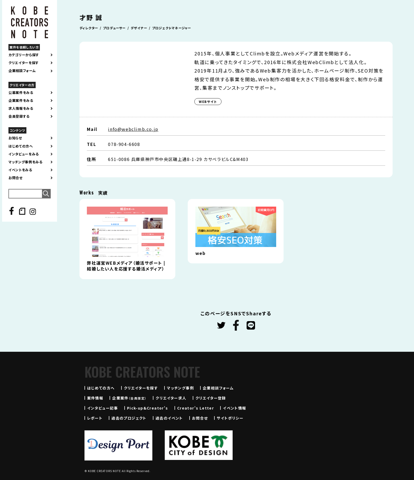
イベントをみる (20, 170)
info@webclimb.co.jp (133, 129)
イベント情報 (234, 408)
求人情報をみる (20, 108)
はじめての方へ (20, 146)
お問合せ (15, 177)
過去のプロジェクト (129, 418)
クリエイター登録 (210, 398)
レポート (95, 418)
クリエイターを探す (23, 62)
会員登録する (19, 116)
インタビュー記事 (102, 408)
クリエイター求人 (171, 398)
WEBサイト (208, 101)
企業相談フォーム (22, 70)
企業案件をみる (20, 100)
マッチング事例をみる (25, 162)
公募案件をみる (20, 92)
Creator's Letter (195, 408)
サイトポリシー (230, 418)
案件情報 (95, 398)
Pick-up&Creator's (147, 408)
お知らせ (15, 138)
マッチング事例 (180, 388)
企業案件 (129, 398)
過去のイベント (169, 418)
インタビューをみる (23, 154)
